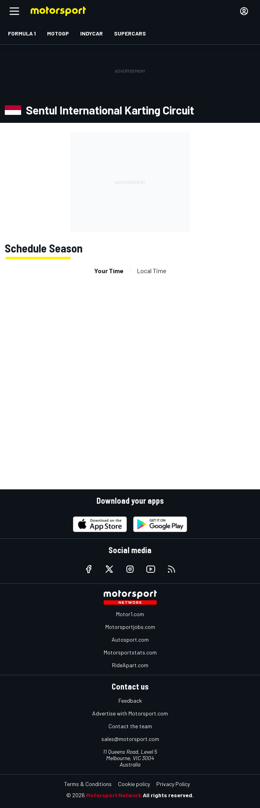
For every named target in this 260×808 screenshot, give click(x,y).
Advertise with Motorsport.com (130, 713)
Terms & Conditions (88, 783)
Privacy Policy (173, 783)
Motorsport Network (114, 795)
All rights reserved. (168, 795)
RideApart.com (130, 665)
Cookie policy (134, 783)
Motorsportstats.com (130, 652)
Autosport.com (130, 639)
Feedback (130, 700)
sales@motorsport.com (130, 738)
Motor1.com (130, 614)
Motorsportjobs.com (130, 626)
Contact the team (130, 726)
